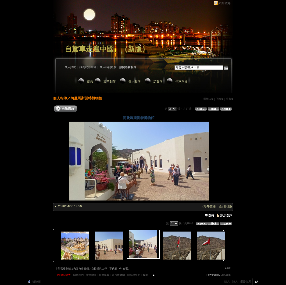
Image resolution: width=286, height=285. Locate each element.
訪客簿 (158, 81)
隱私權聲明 (133, 275)
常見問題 (91, 275)
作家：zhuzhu (73, 55)
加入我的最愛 (108, 67)
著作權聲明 (118, 275)
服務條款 (104, 275)
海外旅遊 (210, 206)
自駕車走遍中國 (89, 49)
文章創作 (110, 81)
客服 (145, 275)
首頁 (90, 81)
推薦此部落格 (87, 67)
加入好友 (70, 67)
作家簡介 (181, 81)
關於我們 (78, 275)
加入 (235, 281)
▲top (228, 267)
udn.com (226, 274)
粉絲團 (36, 281)
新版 (135, 49)
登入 (227, 281)
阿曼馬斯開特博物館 (86, 98)
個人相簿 (135, 81)
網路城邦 (224, 3)
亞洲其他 (225, 206)
